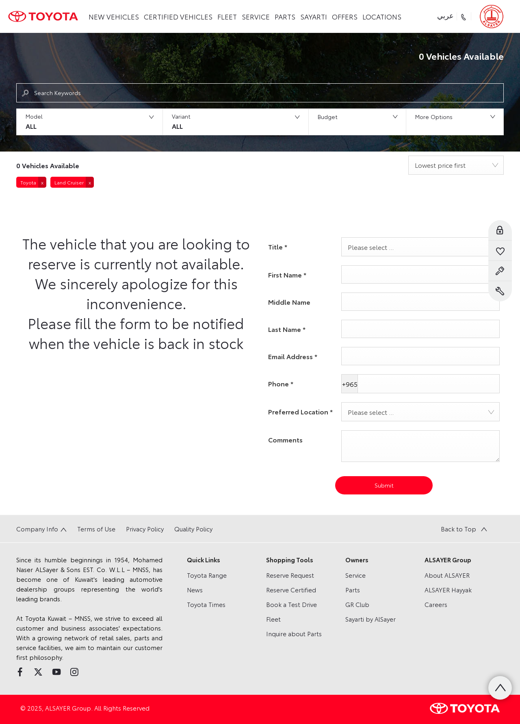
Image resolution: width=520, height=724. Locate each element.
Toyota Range (207, 574)
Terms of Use (96, 528)
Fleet (273, 618)
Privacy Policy (145, 528)
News (195, 589)
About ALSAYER (447, 574)
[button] (89, 122)
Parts (352, 589)
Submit (384, 485)
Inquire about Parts (294, 633)
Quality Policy (193, 528)
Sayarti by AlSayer (370, 618)
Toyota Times (206, 604)
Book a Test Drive (291, 604)
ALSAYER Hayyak (448, 589)
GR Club (357, 604)
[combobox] (456, 165)
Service (355, 574)
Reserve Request (290, 574)
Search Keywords (57, 93)
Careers (436, 604)
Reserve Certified (291, 589)
